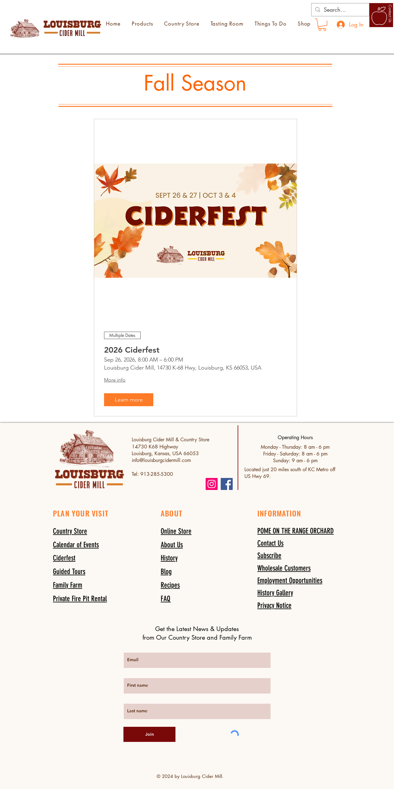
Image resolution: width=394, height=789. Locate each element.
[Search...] (340, 9)
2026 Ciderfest (131, 350)
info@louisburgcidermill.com (161, 460)
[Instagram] (212, 484)
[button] (269, 555)
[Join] (149, 734)
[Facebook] (227, 484)
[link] (322, 24)
